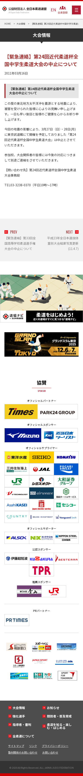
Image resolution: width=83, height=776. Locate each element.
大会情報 (19, 707)
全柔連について (23, 736)
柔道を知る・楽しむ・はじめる (59, 726)
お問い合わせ (50, 752)
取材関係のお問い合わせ (22, 752)
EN (53, 9)
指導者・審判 (22, 724)
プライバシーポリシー (55, 746)
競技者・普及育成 (59, 716)
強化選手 (19, 716)
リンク (33, 746)
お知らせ (53, 707)
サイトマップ (16, 746)
